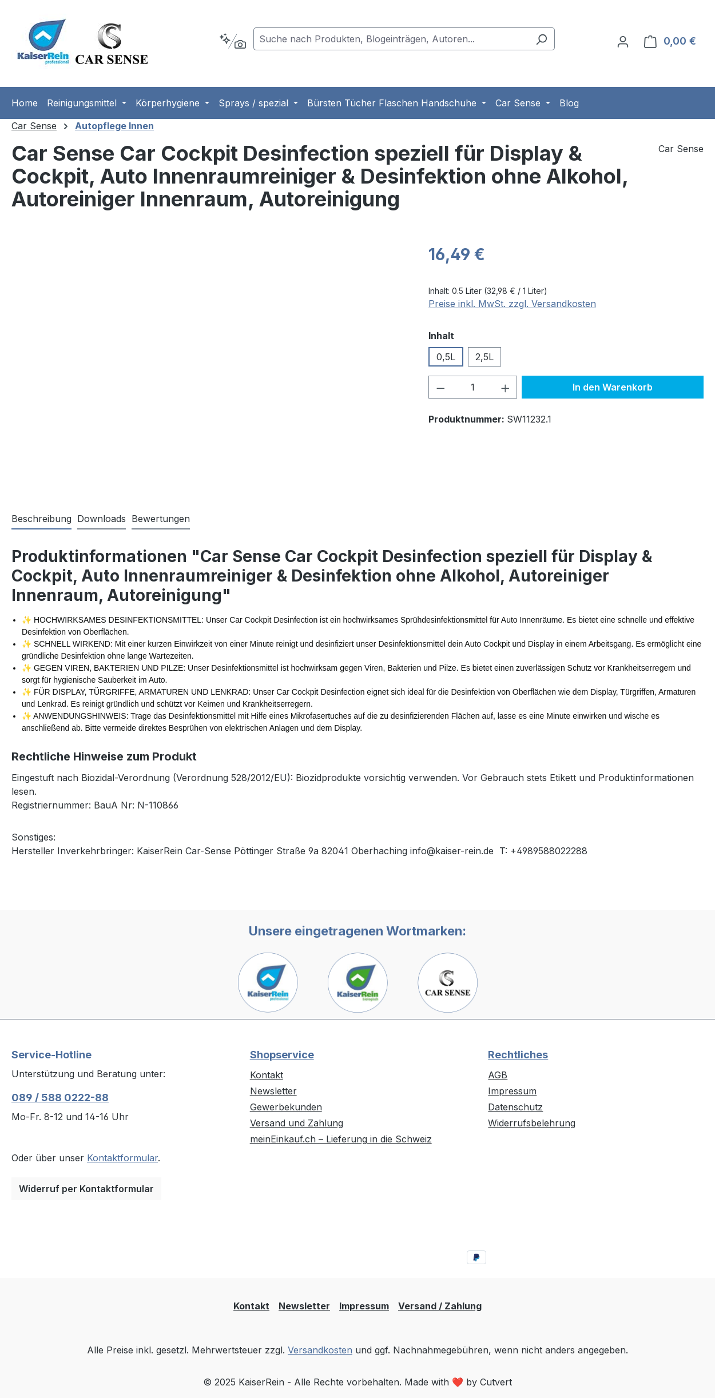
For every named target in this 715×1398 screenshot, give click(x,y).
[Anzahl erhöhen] (506, 387)
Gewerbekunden (286, 1107)
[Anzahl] (473, 387)
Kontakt (266, 1075)
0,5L (445, 357)
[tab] (41, 519)
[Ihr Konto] (623, 41)
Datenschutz (515, 1107)
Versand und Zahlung (296, 1123)
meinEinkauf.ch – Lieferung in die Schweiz (341, 1139)
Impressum (512, 1091)
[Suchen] (541, 38)
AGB (497, 1075)
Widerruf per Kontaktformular (86, 1188)
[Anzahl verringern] (440, 387)
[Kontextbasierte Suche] (232, 41)
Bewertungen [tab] (161, 518)
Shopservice (282, 1055)
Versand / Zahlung (440, 1306)
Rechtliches (518, 1055)
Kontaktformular (122, 1158)
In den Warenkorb (613, 387)
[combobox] (391, 38)
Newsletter (273, 1091)
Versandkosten (320, 1350)
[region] (208, 365)
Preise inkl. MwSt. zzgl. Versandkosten (512, 303)
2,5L (484, 357)
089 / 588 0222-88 (60, 1098)
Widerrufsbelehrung (531, 1123)
